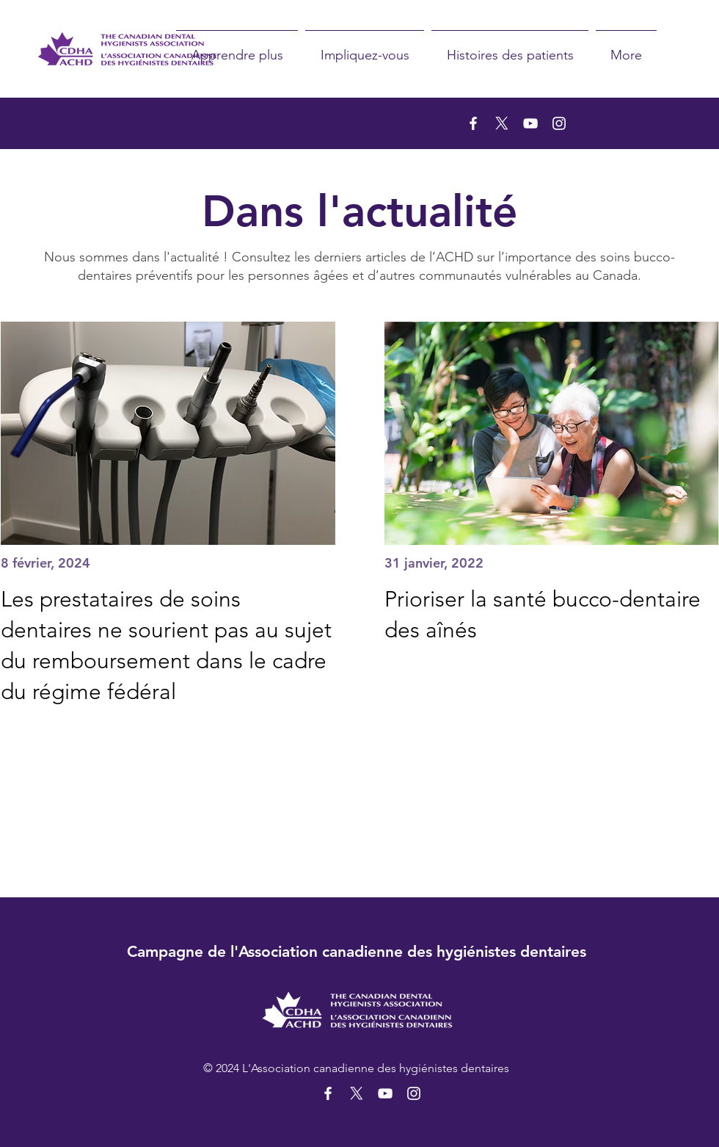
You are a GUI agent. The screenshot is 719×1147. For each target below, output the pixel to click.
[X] (502, 123)
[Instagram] (559, 123)
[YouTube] (530, 123)
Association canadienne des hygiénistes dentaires (412, 951)
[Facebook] (473, 123)
